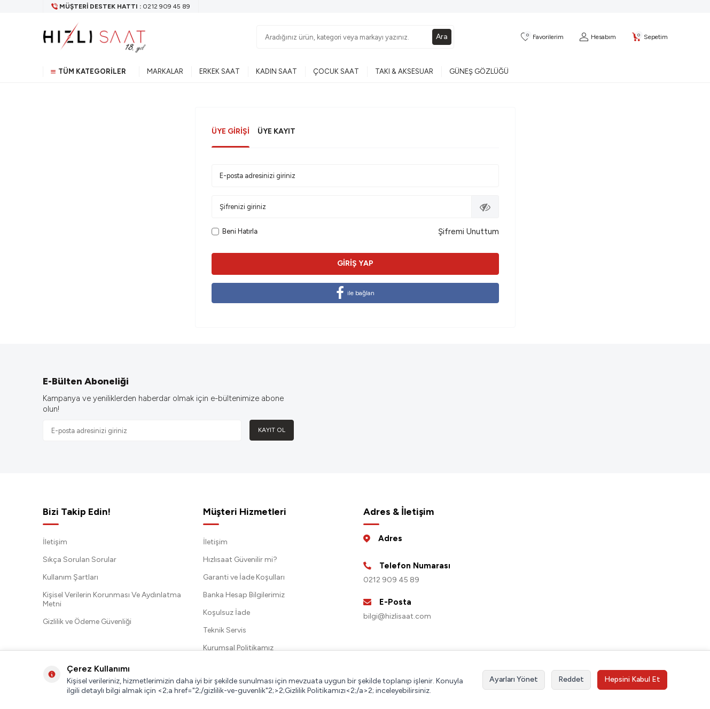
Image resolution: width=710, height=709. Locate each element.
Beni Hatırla (235, 231)
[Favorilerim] (542, 37)
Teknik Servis (224, 630)
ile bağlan (355, 293)
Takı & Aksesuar (404, 71)
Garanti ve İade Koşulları (244, 577)
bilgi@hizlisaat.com (397, 616)
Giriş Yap (355, 263)
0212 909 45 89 (391, 579)
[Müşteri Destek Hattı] (121, 6)
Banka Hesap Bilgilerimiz (244, 594)
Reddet (571, 679)
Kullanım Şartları (70, 577)
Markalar (165, 71)
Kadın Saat (276, 71)
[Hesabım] (598, 37)
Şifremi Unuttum (468, 231)
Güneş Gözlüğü (479, 71)
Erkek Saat (219, 71)
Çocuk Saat (336, 71)
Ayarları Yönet (513, 679)
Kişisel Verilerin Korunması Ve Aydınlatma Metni (112, 599)
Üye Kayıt (276, 131)
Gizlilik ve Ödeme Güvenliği (87, 621)
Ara (442, 36)
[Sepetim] (650, 37)
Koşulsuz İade (226, 612)
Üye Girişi (230, 131)
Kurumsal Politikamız (238, 647)
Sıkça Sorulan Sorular (79, 559)
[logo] (94, 37)
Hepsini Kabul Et (632, 679)
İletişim (55, 541)
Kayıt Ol (271, 430)
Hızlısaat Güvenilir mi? (240, 559)
